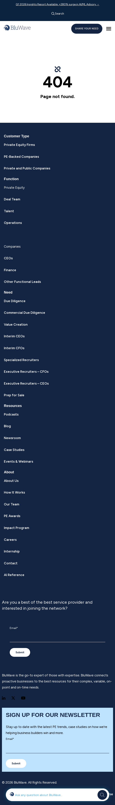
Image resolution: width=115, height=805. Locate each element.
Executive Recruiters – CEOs (26, 383)
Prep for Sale (14, 395)
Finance (10, 270)
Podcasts (11, 414)
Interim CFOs (14, 348)
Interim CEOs (14, 336)
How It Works (14, 492)
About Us (11, 481)
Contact (11, 563)
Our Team (11, 504)
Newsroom (12, 438)
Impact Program (16, 528)
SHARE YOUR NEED (86, 28)
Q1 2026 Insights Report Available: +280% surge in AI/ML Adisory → (57, 4)
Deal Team (12, 199)
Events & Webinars (18, 461)
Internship (12, 551)
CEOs (8, 258)
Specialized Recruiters (21, 360)
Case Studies (14, 450)
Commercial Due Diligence (24, 313)
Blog (7, 426)
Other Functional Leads (22, 282)
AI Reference (14, 575)
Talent (9, 211)
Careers (10, 540)
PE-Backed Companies (21, 157)
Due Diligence (14, 301)
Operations (13, 223)
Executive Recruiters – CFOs (26, 372)
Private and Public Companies (27, 168)
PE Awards (12, 516)
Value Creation (16, 324)
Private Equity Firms (19, 145)
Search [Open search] (57, 14)
